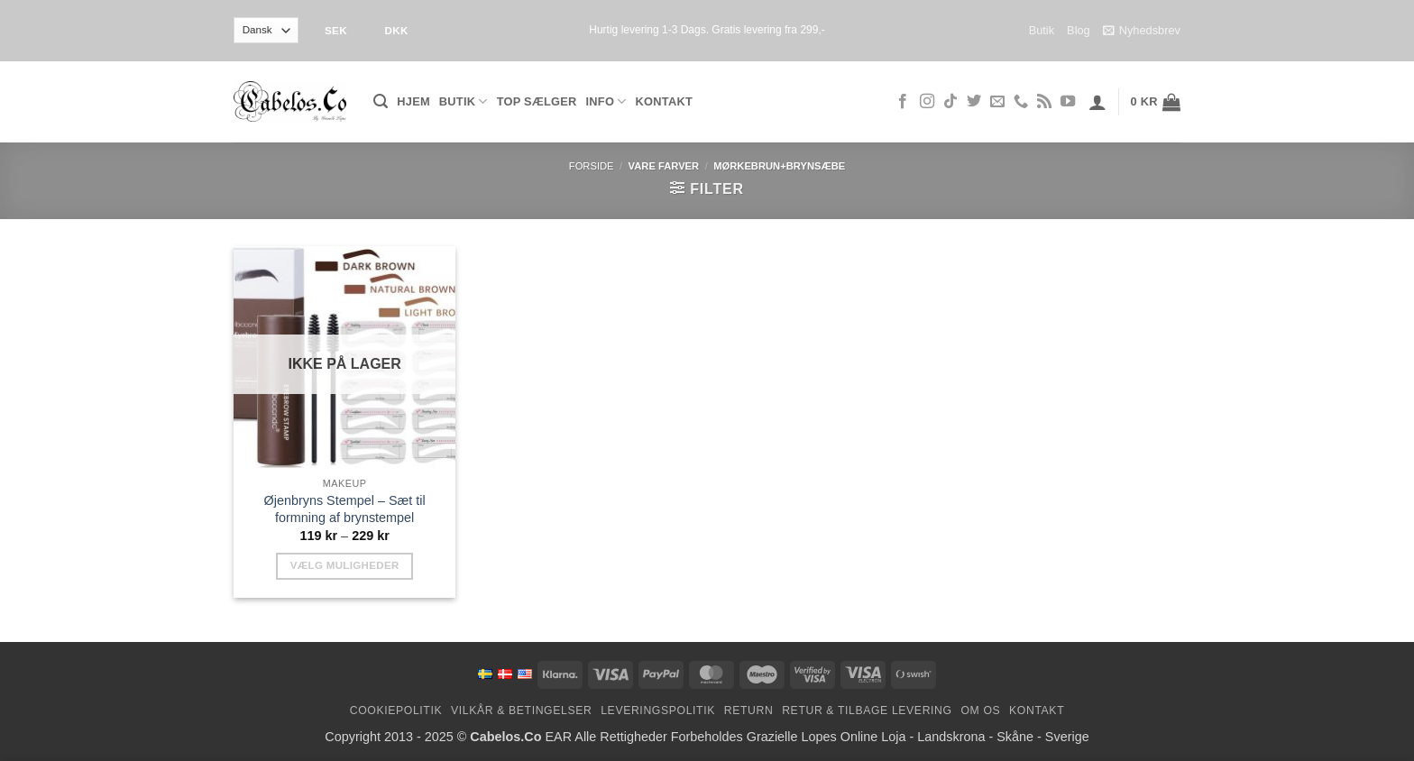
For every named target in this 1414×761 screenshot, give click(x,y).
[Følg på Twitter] (974, 102)
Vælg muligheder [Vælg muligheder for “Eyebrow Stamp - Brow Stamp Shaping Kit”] (344, 565)
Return (749, 710)
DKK (396, 30)
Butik (1041, 30)
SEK (336, 30)
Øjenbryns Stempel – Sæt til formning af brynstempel (345, 509)
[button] (380, 101)
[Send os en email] (997, 102)
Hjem (413, 101)
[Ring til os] (1021, 102)
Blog (1078, 30)
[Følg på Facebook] (902, 102)
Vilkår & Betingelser (521, 710)
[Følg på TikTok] (950, 102)
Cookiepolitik (396, 710)
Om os (980, 710)
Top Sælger (537, 101)
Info (606, 101)
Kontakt (664, 101)
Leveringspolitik (658, 710)
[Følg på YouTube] (1067, 102)
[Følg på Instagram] (927, 102)
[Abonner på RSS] (1044, 102)
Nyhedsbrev (1141, 30)
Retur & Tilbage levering (867, 710)
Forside (591, 165)
